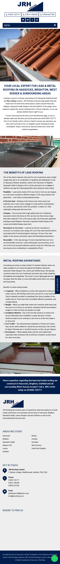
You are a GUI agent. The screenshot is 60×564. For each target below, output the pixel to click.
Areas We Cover (12, 431)
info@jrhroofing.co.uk (16, 496)
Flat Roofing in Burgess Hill (17, 557)
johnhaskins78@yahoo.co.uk (18, 493)
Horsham (35, 442)
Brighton (6, 439)
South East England (39, 448)
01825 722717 (13, 480)
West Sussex (36, 445)
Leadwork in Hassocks (30, 560)
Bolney (34, 436)
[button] (54, 558)
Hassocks (6, 436)
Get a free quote (57, 284)
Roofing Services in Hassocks (13, 554)
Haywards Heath (9, 442)
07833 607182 (13, 486)
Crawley (34, 439)
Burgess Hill (7, 445)
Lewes (5, 448)
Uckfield (6, 452)
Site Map (42, 560)
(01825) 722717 (34, 390)
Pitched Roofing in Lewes (38, 557)
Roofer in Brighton (31, 554)
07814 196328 (13, 483)
